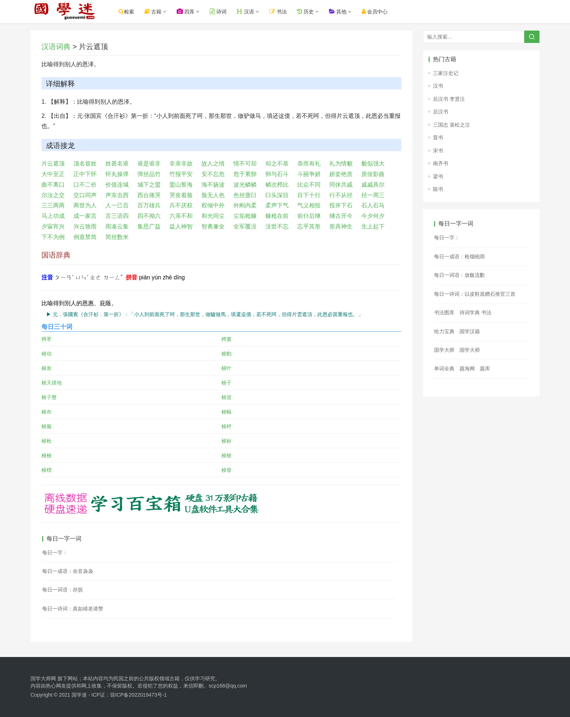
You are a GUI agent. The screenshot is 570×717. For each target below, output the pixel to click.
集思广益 (149, 226)
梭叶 (226, 368)
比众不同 (309, 185)
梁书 (438, 176)
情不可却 (245, 163)
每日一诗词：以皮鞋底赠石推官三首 (474, 294)
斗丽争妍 (309, 174)
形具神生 (341, 226)
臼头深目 (277, 195)
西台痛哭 (149, 195)
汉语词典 (56, 47)
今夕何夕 (373, 216)
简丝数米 (117, 237)
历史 (309, 11)
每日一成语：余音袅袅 (67, 571)
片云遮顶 (53, 163)
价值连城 (117, 185)
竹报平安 (181, 174)
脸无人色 (213, 195)
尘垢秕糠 (245, 216)
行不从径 (341, 195)
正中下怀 (85, 174)
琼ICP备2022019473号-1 (138, 695)
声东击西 (117, 195)
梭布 (46, 412)
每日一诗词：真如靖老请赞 (72, 609)
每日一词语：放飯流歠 (459, 275)
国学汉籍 (469, 331)
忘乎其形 (309, 226)
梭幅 (226, 412)
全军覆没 (245, 226)
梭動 (226, 353)
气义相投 (309, 205)
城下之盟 (149, 185)
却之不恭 (277, 163)
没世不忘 (277, 226)
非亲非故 (181, 163)
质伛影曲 (373, 174)
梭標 (46, 470)
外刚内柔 (245, 205)
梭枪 (46, 441)
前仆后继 (309, 216)
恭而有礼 (309, 163)
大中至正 (53, 174)
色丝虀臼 (245, 195)
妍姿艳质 (341, 174)
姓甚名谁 (117, 163)
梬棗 (226, 339)
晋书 (438, 137)
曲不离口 (53, 185)
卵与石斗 (277, 174)
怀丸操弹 (117, 174)
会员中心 (379, 11)
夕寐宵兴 (53, 226)
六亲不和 (181, 216)
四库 (190, 11)
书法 (283, 11)
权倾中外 (213, 205)
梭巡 (226, 397)
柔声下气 (277, 205)
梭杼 (226, 426)
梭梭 (46, 455)
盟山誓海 (181, 185)
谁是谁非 (149, 163)
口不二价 (85, 185)
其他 (342, 11)
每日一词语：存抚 (62, 590)
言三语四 (117, 216)
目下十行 (309, 195)
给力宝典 (444, 331)
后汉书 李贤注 (449, 99)
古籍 (157, 11)
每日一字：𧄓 (55, 552)
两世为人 (85, 205)
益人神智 (181, 226)
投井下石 (341, 205)
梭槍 (226, 455)
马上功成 (53, 216)
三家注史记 (445, 73)
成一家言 (85, 216)
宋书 (438, 151)
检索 (131, 11)
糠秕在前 (277, 216)
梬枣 (46, 339)
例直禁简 (85, 237)
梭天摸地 (51, 383)
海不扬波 (213, 185)
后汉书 (440, 112)
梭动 (46, 353)
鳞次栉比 (277, 185)
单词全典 (444, 368)
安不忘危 (213, 174)
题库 (485, 368)
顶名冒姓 (85, 163)
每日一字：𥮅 (446, 237)
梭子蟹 (49, 397)
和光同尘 (213, 216)
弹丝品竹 (149, 174)
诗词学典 (469, 312)
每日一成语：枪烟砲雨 (459, 256)
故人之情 (213, 163)
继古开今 (341, 216)
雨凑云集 (117, 226)
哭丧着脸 (181, 195)
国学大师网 (43, 678)
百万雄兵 (149, 205)
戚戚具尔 (373, 185)
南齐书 (440, 163)
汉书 (438, 86)
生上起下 (373, 226)
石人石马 (373, 205)
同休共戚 (341, 185)
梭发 (46, 368)
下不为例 (53, 237)
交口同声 (85, 195)
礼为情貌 (341, 163)
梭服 (46, 426)
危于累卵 (245, 174)
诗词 (222, 11)
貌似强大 (373, 163)
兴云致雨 (85, 226)
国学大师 (444, 350)
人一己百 (117, 205)
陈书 (438, 189)
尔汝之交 (53, 195)
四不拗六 (149, 216)
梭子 (226, 383)
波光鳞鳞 (245, 185)
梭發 (226, 470)
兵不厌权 (181, 205)
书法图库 (444, 312)
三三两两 (53, 205)
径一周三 (373, 195)
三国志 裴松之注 (451, 125)
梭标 (226, 441)
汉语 (250, 11)
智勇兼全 (213, 226)
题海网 (467, 368)
